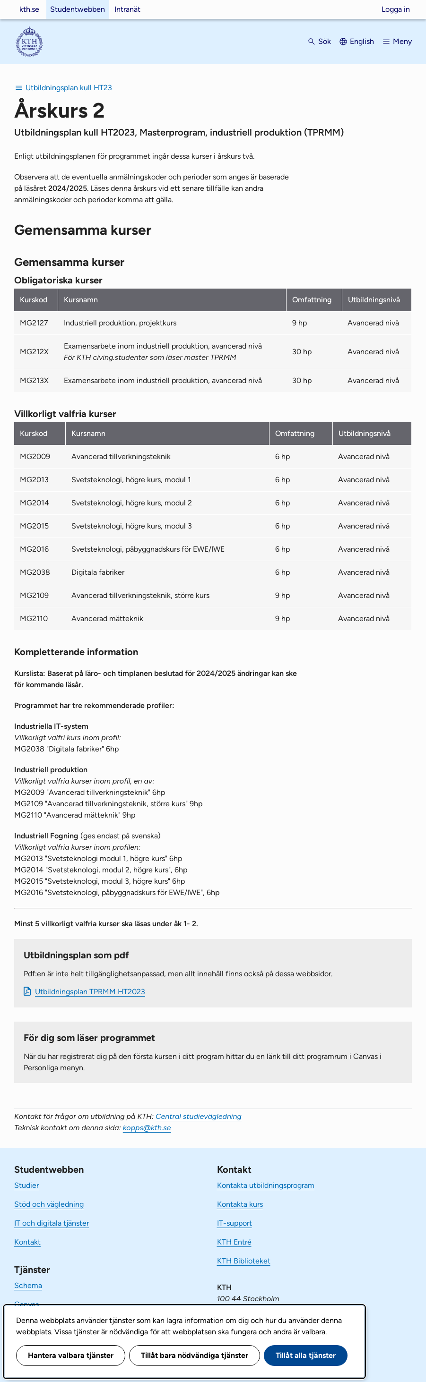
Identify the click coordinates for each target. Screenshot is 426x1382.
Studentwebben (77, 9)
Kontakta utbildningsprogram (265, 1185)
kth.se (29, 9)
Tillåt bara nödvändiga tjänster (194, 1355)
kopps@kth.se (147, 1127)
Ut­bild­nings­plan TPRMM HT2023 (90, 991)
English (362, 41)
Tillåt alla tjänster (306, 1355)
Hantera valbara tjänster (70, 1355)
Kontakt (27, 1241)
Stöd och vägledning (49, 1204)
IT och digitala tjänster (51, 1223)
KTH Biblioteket (243, 1260)
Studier (26, 1185)
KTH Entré (234, 1241)
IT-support (234, 1223)
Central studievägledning (199, 1116)
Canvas (26, 1304)
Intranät (127, 9)
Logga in (396, 9)
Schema (28, 1285)
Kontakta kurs (240, 1204)
